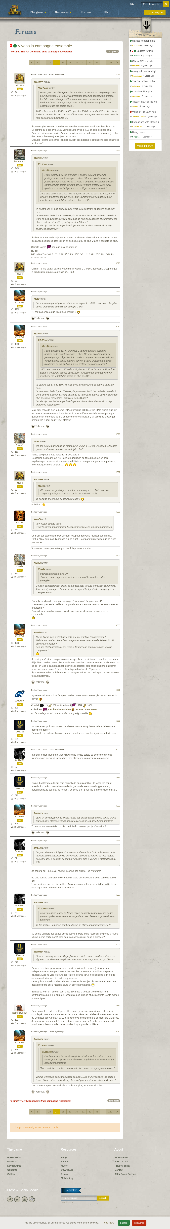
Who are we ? (122, 1157)
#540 (118, 1032)
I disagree (139, 1223)
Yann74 (19, 445)
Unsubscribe (67, 1202)
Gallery (11, 1174)
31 (83, 62)
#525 (118, 326)
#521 (118, 74)
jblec (20, 274)
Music (64, 1165)
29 (70, 62)
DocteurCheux (19, 1013)
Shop (107, 12)
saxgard (20, 732)
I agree (124, 1223)
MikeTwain (43, 88)
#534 (118, 778)
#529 (118, 556)
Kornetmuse (20, 161)
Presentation (14, 1157)
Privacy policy (122, 1165)
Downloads (67, 1170)
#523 (118, 263)
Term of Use (121, 1161)
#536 (118, 840)
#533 (118, 749)
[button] (133, 4)
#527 (118, 472)
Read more (109, 1222)
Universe (12, 1161)
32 (90, 62)
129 (110, 62)
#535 (118, 806)
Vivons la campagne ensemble (41, 46)
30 (76, 62)
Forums (86, 12)
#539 (118, 1006)
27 (56, 62)
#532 (118, 721)
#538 (118, 944)
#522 (118, 150)
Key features (14, 1165)
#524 (118, 291)
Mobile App (67, 1178)
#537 (118, 895)
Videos (65, 1161)
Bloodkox (19, 760)
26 (49, 62)
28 (63, 62)
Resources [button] (63, 12)
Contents (12, 1170)
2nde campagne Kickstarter (57, 51)
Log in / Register (154, 12)
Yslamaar (38, 82)
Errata (64, 1174)
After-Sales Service (125, 1174)
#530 (118, 625)
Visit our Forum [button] (145, 145)
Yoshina (20, 85)
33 (96, 62)
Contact (119, 1170)
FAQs (64, 1157)
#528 (118, 512)
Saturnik (19, 701)
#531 (118, 690)
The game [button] (38, 12)
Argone (19, 523)
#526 (118, 434)
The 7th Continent (31, 51)
